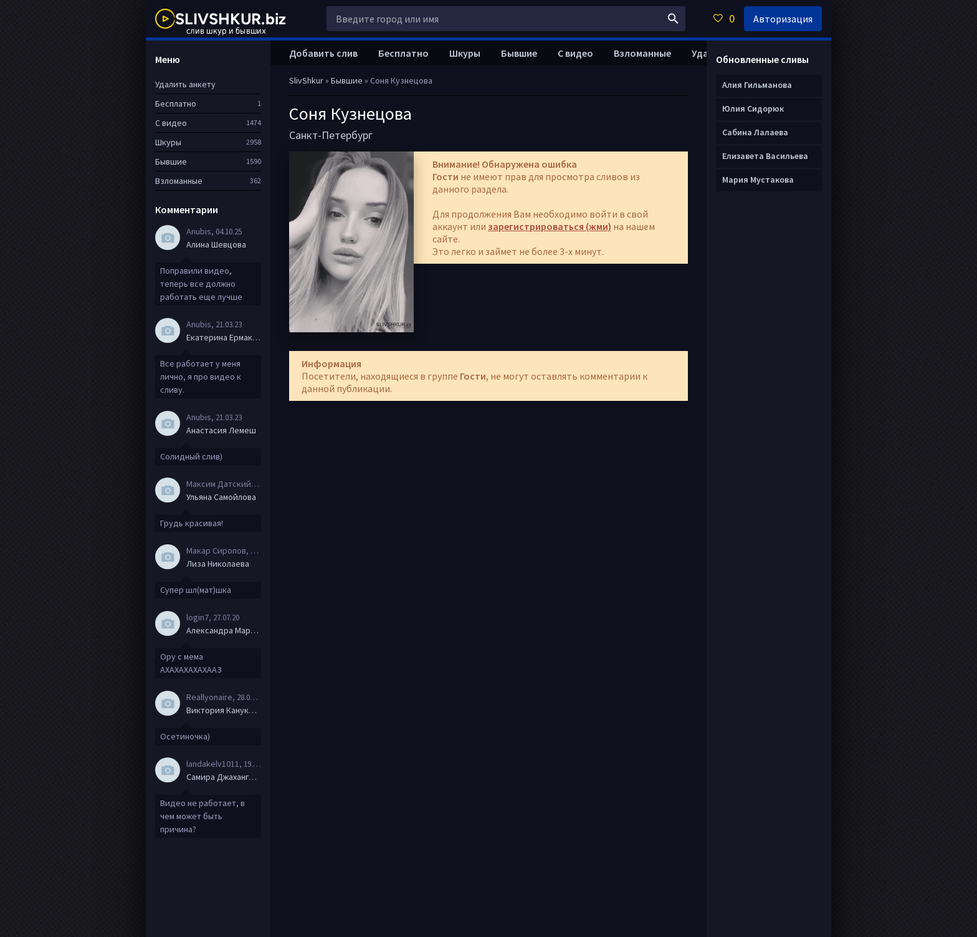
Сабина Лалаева (755, 132)
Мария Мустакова (758, 179)
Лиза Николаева (217, 563)
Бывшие (519, 53)
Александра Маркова (223, 630)
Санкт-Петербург (331, 135)
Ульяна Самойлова (221, 496)
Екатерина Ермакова (223, 337)
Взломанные (642, 53)
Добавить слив (323, 53)
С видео (575, 53)
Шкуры (464, 53)
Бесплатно (403, 53)
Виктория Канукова (223, 710)
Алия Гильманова (757, 84)
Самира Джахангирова (223, 776)
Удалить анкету (185, 84)
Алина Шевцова (216, 244)
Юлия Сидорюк (753, 108)
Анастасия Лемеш (221, 430)
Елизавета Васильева (765, 155)
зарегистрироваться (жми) (549, 226)
